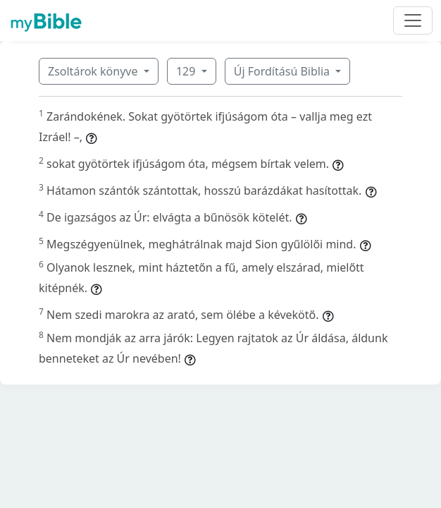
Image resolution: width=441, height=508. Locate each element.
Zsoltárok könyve (94, 71)
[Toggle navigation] (413, 20)
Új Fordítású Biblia (283, 71)
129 (187, 71)
